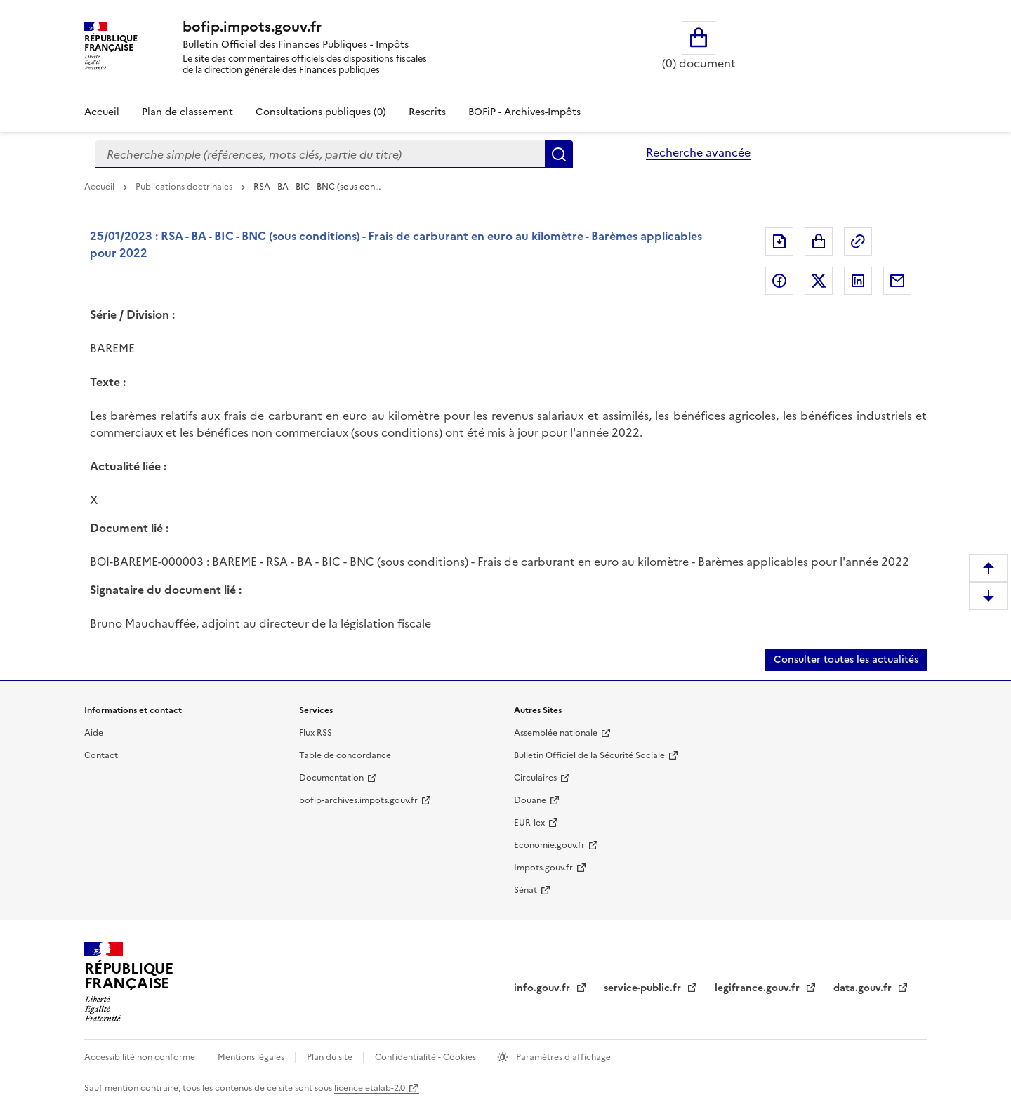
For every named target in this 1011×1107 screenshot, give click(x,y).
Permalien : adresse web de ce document (858, 241)
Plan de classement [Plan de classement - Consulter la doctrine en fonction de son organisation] (187, 112)
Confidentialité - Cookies (426, 1057)
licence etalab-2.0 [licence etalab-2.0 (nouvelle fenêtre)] (369, 1088)
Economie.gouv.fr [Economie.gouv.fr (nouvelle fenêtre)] (549, 845)
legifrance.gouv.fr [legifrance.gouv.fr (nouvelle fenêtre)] (758, 988)
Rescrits (427, 112)
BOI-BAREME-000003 (147, 561)
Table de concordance (345, 755)
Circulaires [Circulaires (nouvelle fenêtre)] (535, 777)
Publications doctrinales (185, 186)
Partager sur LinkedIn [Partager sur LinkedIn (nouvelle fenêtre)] (858, 281)
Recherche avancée (698, 152)
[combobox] (320, 154)
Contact (101, 755)
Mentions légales (252, 1057)
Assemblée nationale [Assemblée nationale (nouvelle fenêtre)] (555, 733)
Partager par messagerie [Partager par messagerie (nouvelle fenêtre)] (897, 281)
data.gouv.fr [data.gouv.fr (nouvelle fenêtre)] (863, 988)
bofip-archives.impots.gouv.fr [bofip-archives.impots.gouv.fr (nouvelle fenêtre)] (358, 800)
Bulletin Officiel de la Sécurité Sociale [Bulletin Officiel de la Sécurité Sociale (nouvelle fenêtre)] (589, 755)
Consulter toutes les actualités (846, 659)
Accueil (101, 112)
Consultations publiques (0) (321, 112)
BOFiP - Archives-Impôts (524, 112)
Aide (93, 733)
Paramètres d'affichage (562, 1057)
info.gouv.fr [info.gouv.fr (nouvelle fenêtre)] (543, 988)
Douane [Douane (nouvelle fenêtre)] (530, 800)
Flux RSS (315, 733)
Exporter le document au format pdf (779, 241)
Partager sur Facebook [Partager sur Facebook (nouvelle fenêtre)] (779, 281)
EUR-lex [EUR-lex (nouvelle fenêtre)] (529, 822)
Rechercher (559, 154)
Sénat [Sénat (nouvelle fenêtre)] (525, 890)
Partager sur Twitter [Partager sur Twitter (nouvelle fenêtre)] (819, 281)
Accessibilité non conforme (140, 1057)
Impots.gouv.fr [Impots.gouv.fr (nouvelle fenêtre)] (543, 867)
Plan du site (331, 1057)
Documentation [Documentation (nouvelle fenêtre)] (331, 777)
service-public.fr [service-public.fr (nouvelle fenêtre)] (644, 988)
